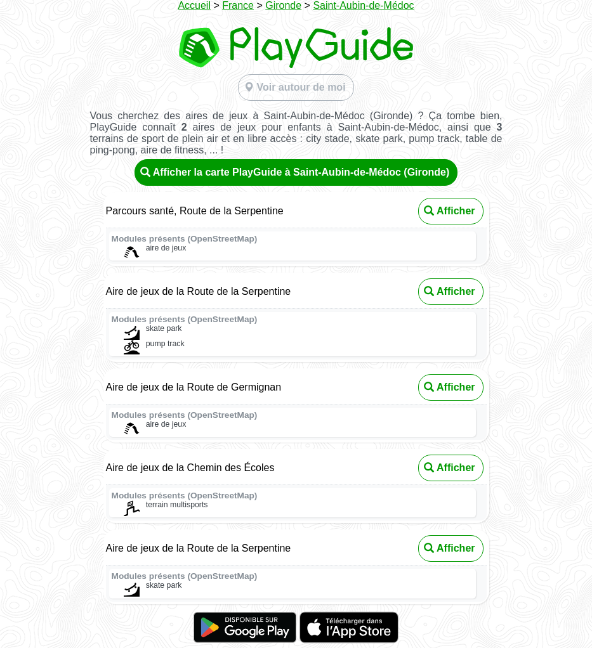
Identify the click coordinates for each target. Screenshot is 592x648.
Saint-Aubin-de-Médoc (363, 5)
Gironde (283, 5)
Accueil (194, 5)
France (238, 5)
